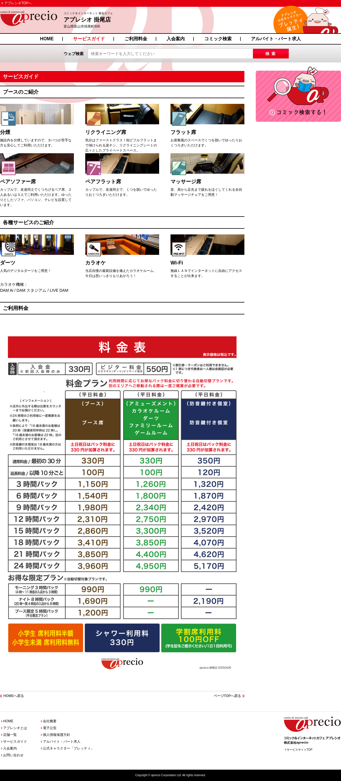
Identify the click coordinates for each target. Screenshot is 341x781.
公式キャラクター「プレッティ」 (68, 748)
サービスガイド (89, 38)
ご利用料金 (135, 38)
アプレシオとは (15, 728)
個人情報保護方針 (56, 735)
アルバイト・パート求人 (276, 38)
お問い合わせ (13, 755)
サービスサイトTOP (299, 749)
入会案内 (176, 38)
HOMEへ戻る (13, 696)
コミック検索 (218, 38)
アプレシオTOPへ (18, 3)
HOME (47, 38)
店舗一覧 (10, 735)
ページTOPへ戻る (227, 696)
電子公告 (50, 728)
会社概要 (50, 721)
